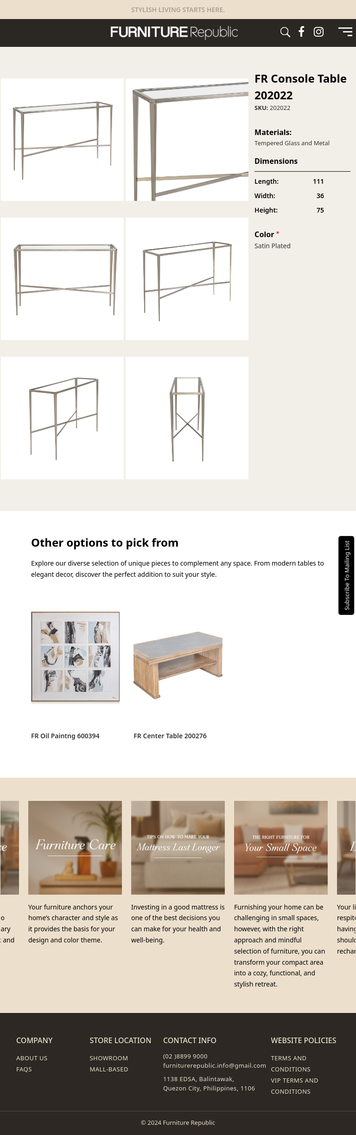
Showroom (108, 1058)
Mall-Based (108, 1069)
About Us (32, 1058)
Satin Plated (272, 245)
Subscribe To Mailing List (347, 575)
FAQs (24, 1069)
